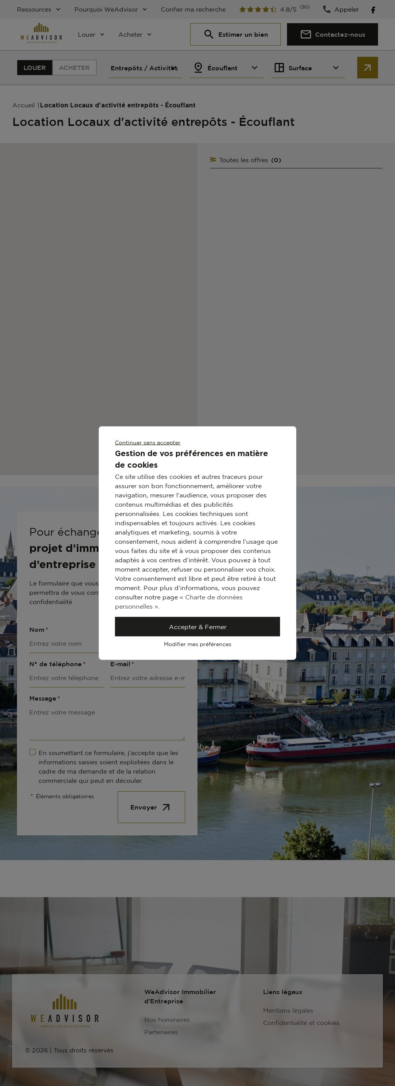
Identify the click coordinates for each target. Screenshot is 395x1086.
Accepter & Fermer (197, 626)
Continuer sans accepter (148, 442)
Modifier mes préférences (197, 644)
